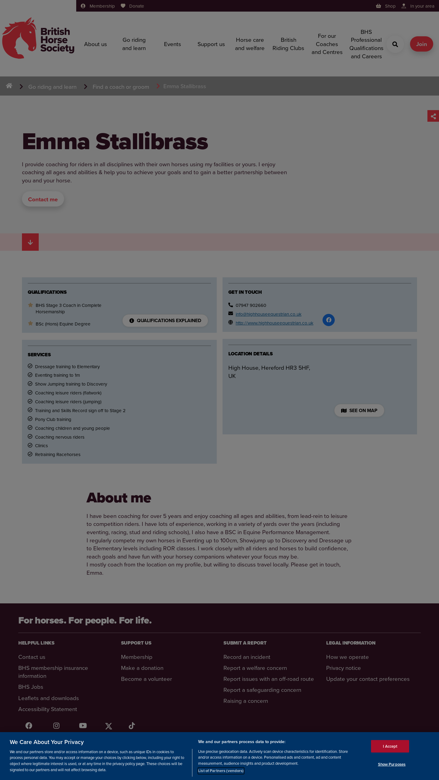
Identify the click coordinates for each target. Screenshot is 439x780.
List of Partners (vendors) (221, 771)
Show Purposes (392, 764)
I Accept (390, 746)
